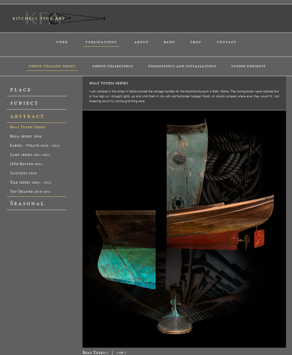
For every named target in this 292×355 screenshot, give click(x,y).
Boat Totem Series (28, 127)
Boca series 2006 (26, 136)
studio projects (248, 66)
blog (169, 42)
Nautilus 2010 (23, 173)
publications (101, 42)
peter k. (97, 334)
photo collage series (52, 66)
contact (227, 42)
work (62, 42)
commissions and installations (182, 66)
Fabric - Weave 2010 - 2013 (35, 146)
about (141, 42)
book (63, 337)
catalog (65, 334)
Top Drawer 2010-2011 (30, 192)
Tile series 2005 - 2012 (30, 182)
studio (96, 340)
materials (98, 337)
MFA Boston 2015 (26, 164)
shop (196, 42)
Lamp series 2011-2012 (30, 155)
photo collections (113, 66)
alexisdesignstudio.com (273, 350)
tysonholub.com (237, 350)
